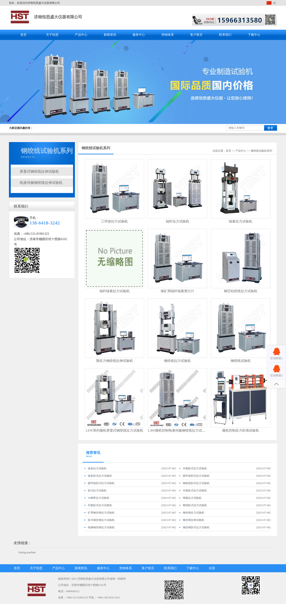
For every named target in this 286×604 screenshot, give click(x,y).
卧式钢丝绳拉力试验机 (101, 520)
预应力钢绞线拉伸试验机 (114, 361)
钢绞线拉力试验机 (177, 361)
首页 (23, 34)
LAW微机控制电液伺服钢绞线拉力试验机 (178, 430)
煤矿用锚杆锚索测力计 (177, 291)
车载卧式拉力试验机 (100, 505)
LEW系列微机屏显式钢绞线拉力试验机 (114, 430)
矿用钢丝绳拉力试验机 (101, 512)
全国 (212, 568)
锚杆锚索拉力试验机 (114, 291)
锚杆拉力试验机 (177, 221)
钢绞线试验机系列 (261, 150)
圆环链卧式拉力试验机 (196, 475)
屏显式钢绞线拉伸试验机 (39, 171)
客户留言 (196, 34)
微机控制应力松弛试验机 (240, 430)
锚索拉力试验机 (240, 221)
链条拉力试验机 (97, 468)
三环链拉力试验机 (114, 221)
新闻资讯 (110, 34)
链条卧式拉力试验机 (100, 475)
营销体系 (167, 34)
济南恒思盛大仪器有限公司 (58, 17)
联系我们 (225, 34)
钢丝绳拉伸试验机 (193, 520)
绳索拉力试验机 (192, 497)
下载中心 (254, 34)
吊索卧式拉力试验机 (195, 468)
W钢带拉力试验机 (98, 497)
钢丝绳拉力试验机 (193, 512)
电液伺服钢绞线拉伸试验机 (41, 183)
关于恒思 (52, 34)
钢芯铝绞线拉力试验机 (240, 291)
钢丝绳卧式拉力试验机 (196, 527)
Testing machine (27, 552)
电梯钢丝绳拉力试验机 (101, 527)
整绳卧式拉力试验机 (195, 505)
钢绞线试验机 (241, 361)
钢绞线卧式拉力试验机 (196, 483)
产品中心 (81, 34)
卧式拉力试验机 (97, 490)
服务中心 (138, 34)
